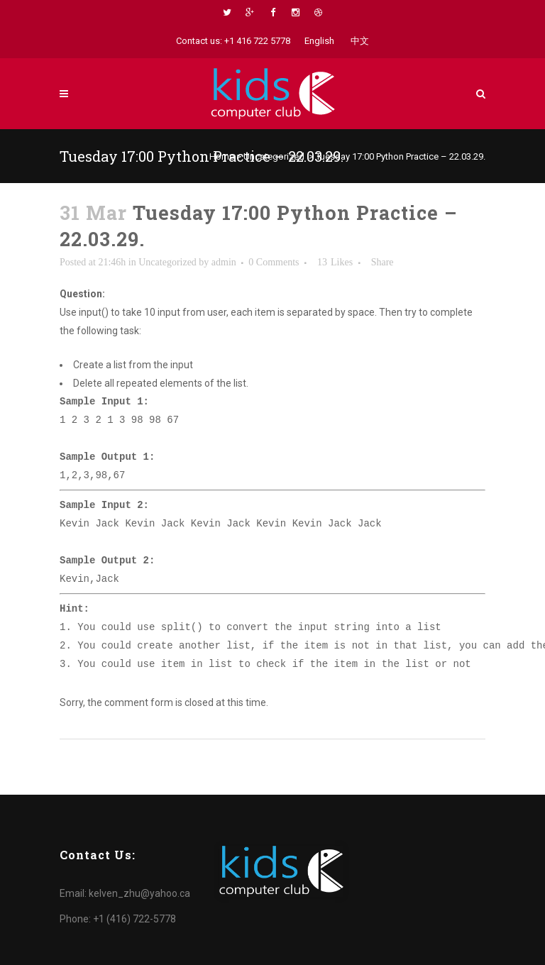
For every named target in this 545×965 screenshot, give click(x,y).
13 (335, 263)
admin (223, 262)
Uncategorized (273, 156)
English (319, 40)
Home (221, 156)
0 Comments (273, 262)
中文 (360, 40)
